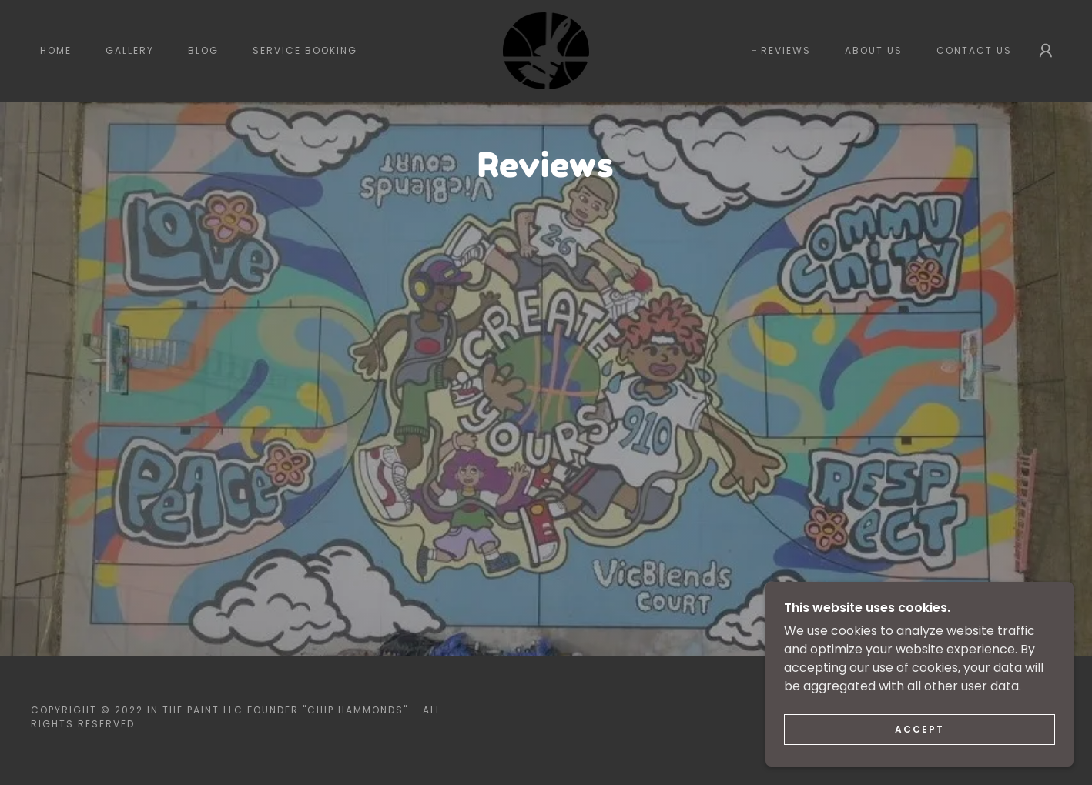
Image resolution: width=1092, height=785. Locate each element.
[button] (1045, 50)
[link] (545, 49)
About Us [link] (874, 50)
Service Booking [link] (305, 50)
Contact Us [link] (974, 50)
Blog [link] (203, 50)
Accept (919, 729)
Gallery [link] (130, 50)
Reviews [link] (786, 50)
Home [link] (56, 50)
